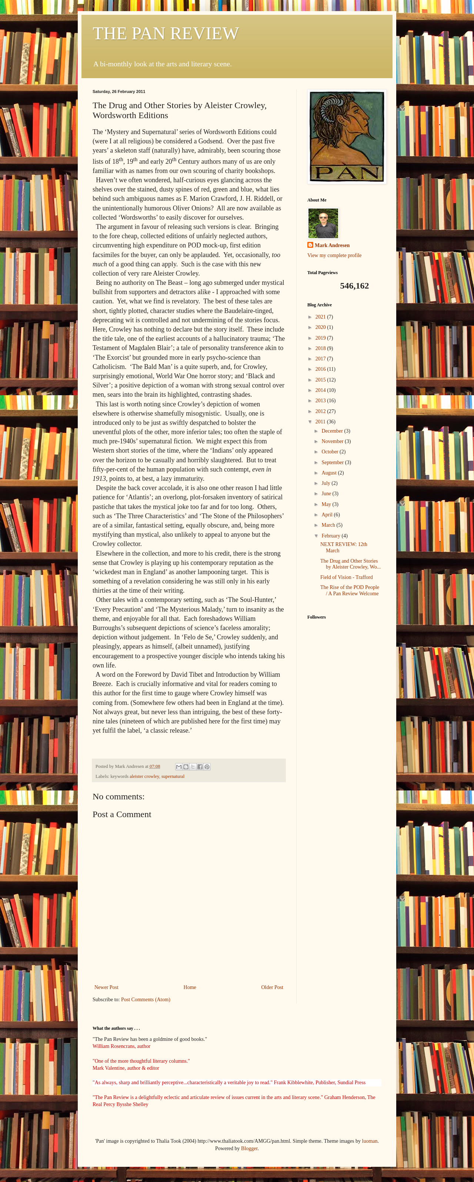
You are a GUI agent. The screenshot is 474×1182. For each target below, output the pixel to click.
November (333, 441)
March (328, 525)
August (329, 473)
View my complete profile (334, 255)
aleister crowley (144, 776)
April (327, 514)
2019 (321, 338)
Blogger (249, 1148)
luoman (370, 1141)
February (331, 536)
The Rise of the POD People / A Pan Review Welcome (349, 590)
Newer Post (106, 987)
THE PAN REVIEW (166, 33)
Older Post (272, 987)
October (330, 452)
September (333, 462)
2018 (321, 348)
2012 (321, 411)
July (326, 483)
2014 (321, 390)
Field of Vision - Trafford (346, 577)
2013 (321, 400)
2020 (321, 327)
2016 (321, 369)
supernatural (172, 776)
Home (190, 987)
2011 (321, 421)
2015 (321, 380)
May (326, 504)
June (326, 493)
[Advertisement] (344, 730)
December (332, 431)
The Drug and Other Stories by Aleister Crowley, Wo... (350, 564)
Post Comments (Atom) (145, 999)
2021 (321, 317)
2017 (321, 359)
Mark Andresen (332, 245)
